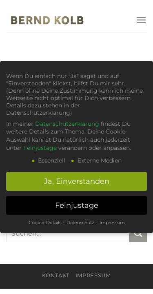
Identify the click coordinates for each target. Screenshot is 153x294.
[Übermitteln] (138, 233)
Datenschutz (81, 222)
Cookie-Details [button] (45, 222)
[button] (141, 20)
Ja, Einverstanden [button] (76, 181)
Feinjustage (40, 147)
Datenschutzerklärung (67, 123)
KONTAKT (55, 275)
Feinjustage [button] (76, 205)
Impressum (93, 275)
